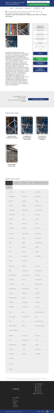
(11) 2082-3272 (38, 390)
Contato (37, 8)
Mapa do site (15, 406)
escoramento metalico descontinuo (34, 11)
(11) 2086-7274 (38, 388)
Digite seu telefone (40, 38)
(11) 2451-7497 (38, 387)
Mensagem (40, 43)
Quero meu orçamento (38, 99)
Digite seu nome (40, 30)
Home (11, 8)
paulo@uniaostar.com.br (38, 393)
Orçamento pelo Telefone (40, 63)
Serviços (27, 8)
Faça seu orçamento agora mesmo (38, 1)
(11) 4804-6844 (38, 392)
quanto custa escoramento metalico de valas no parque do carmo (17, 13)
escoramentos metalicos (21, 11)
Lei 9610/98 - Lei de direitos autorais (33, 379)
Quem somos (19, 8)
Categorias (13, 11)
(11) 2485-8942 (38, 385)
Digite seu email (40, 34)
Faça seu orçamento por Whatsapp (38, 4)
